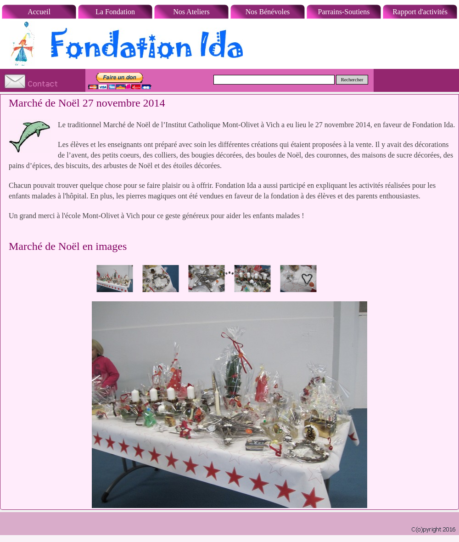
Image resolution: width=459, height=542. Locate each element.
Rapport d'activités (420, 12)
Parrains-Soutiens (344, 12)
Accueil (39, 12)
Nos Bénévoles (268, 12)
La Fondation (115, 12)
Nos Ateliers (191, 12)
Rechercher (352, 79)
